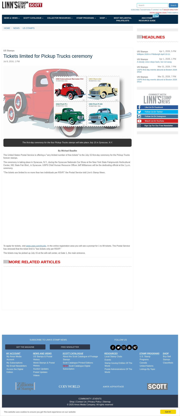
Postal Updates (40, 372)
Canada (143, 363)
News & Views (11, 18)
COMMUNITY (84, 399)
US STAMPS (29, 28)
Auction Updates (41, 369)
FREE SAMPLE (173, 13)
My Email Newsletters (17, 366)
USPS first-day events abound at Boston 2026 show (157, 71)
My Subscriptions (14, 363)
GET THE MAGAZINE (25, 347)
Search (173, 5)
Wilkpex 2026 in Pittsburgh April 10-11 (153, 54)
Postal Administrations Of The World (118, 370)
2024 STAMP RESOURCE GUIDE (147, 19)
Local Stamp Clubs (113, 356)
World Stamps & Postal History (44, 364)
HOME (7, 28)
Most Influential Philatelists (123, 19)
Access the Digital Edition (15, 370)
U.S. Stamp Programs (145, 358)
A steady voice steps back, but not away (154, 62)
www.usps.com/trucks (36, 246)
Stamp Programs (86, 18)
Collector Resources (59, 18)
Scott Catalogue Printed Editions (78, 363)
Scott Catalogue (33, 18)
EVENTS (97, 399)
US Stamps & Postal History (42, 358)
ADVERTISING (146, 10)
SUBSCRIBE (135, 10)
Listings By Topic (147, 369)
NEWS (16, 28)
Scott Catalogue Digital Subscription (76, 367)
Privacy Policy (94, 402)
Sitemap (107, 402)
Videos (36, 375)
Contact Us (81, 402)
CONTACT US (157, 10)
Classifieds (168, 363)
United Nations (146, 366)
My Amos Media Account (14, 358)
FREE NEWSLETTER (70, 347)
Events (108, 360)
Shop (103, 18)
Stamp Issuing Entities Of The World (118, 364)
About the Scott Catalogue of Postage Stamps (80, 358)
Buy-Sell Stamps (167, 358)
